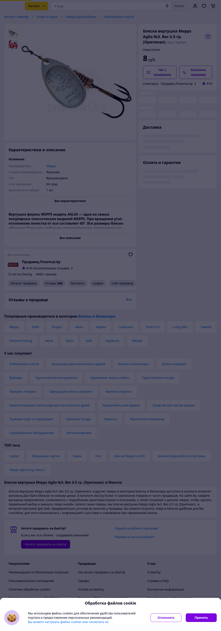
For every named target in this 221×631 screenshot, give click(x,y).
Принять (201, 618)
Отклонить (166, 618)
